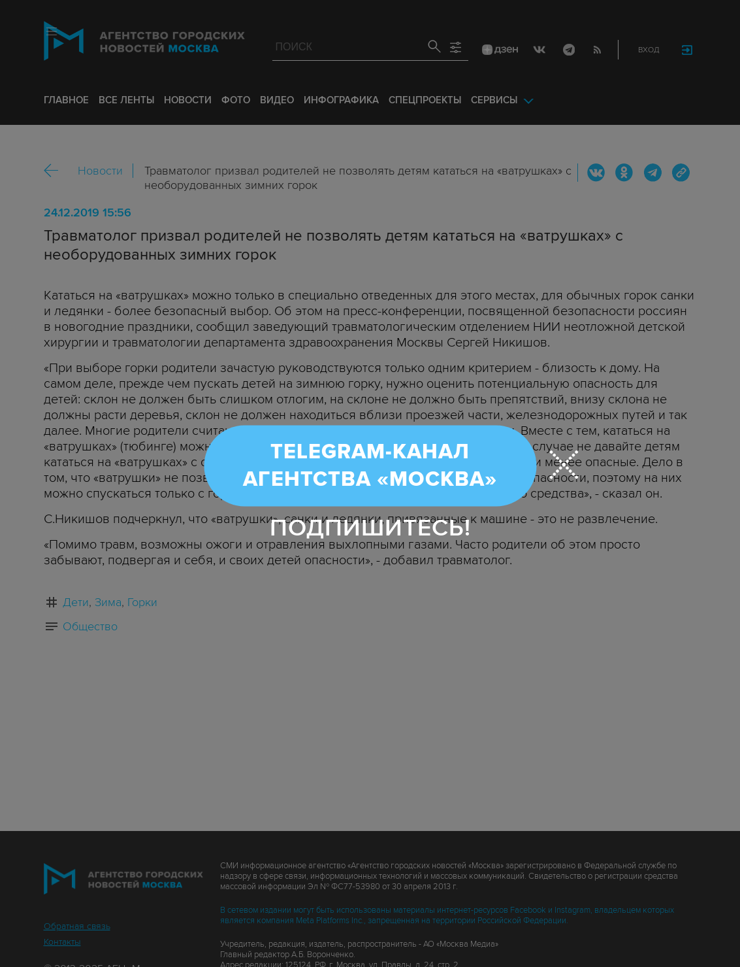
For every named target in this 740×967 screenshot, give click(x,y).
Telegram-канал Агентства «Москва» (370, 465)
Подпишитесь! (370, 527)
